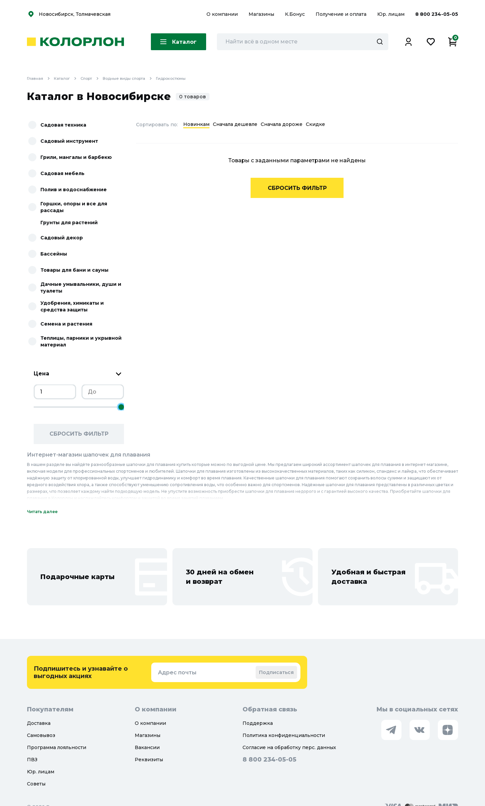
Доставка (39, 723)
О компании (222, 14)
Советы (36, 784)
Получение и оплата (341, 14)
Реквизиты (149, 760)
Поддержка (258, 723)
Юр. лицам (391, 14)
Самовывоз (41, 735)
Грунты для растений (69, 223)
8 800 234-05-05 (436, 14)
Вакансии (147, 747)
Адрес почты (177, 672)
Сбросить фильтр (79, 434)
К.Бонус (295, 14)
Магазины (262, 14)
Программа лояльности (56, 747)
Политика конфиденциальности (284, 735)
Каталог (68, 78)
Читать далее (42, 511)
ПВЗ (32, 760)
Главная (40, 78)
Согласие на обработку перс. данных (289, 747)
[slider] (121, 407)
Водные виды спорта (133, 78)
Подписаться (276, 672)
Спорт (93, 78)
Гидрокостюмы (176, 78)
